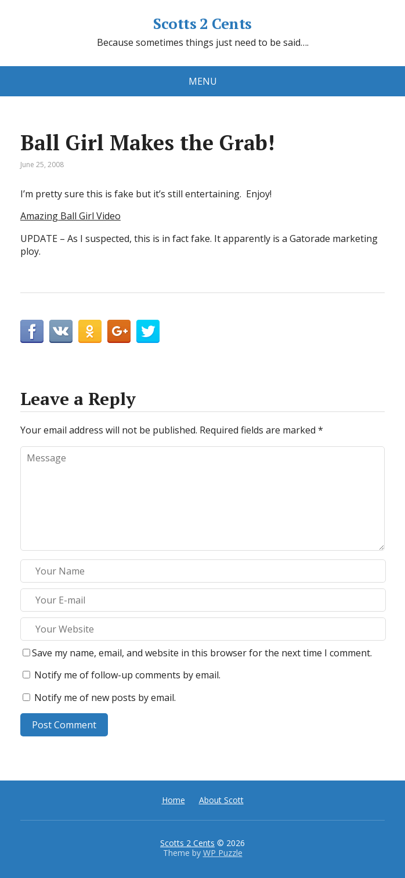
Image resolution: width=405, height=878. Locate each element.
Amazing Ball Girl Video (70, 215)
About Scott (221, 799)
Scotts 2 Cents (202, 23)
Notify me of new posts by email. (105, 697)
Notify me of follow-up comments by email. (127, 675)
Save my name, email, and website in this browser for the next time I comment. (202, 652)
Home (173, 799)
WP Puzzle (223, 852)
